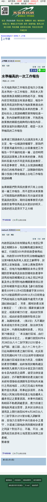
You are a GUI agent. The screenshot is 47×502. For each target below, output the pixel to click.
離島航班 (41, 20)
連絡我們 (35, 485)
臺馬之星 (40, 24)
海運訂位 (6, 24)
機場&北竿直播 (17, 24)
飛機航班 (28, 20)
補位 (34, 20)
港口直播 (7, 27)
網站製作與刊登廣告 (16, 485)
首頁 (3, 20)
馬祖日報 (20, 20)
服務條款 (9, 480)
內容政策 (18, 480)
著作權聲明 (37, 480)
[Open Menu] (5, 12)
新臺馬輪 (32, 24)
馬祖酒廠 (15, 27)
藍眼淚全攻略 (25, 27)
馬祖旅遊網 (10, 20)
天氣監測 (23, 30)
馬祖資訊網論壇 (6, 36)
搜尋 (25, 24)
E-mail (27, 485)
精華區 (16, 36)
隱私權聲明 (27, 480)
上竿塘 (23, 36)
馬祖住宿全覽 (37, 27)
